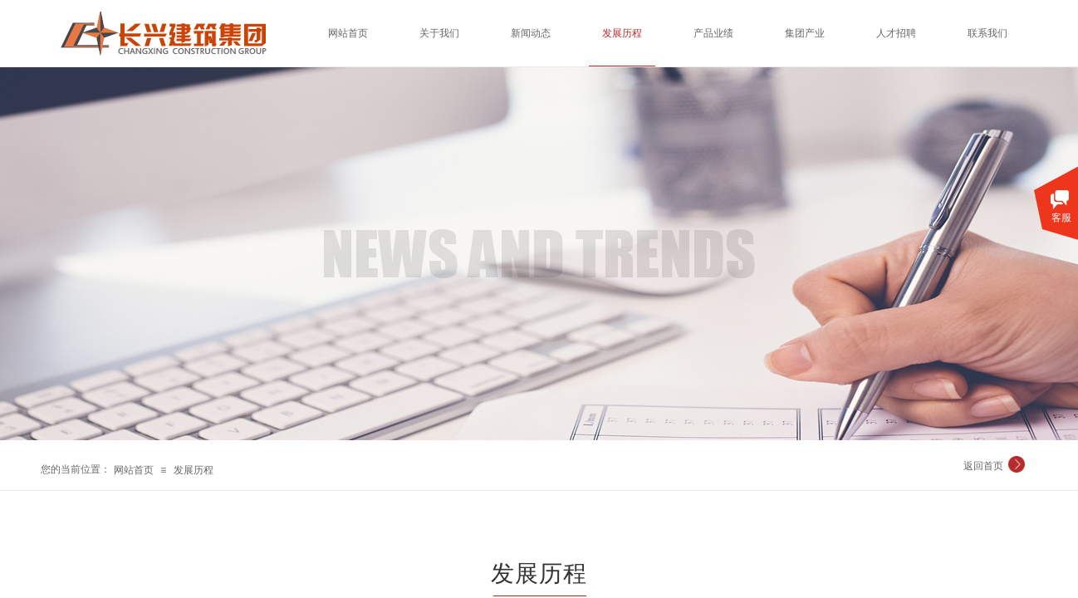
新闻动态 (531, 33)
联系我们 (987, 33)
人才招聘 (896, 33)
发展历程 (193, 470)
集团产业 (805, 33)
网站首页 (134, 470)
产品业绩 (713, 33)
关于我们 (439, 33)
